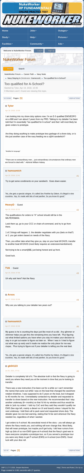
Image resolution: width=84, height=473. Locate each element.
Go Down (7, 98)
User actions (74, 98)
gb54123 (13, 366)
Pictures (62, 37)
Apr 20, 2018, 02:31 (12, 209)
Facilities (6, 44)
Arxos (11, 294)
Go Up (6, 450)
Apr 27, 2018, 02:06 (12, 299)
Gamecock (35, 78)
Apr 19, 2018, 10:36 (12, 111)
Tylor (11, 105)
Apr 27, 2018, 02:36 (12, 326)
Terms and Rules (68, 467)
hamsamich (14, 170)
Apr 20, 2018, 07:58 (12, 273)
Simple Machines (22, 467)
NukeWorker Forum (19, 59)
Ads (60, 44)
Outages (62, 30)
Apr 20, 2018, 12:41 (12, 175)
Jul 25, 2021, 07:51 (12, 371)
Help (32, 37)
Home (5, 30)
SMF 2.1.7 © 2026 (8, 467)
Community (36, 44)
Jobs (32, 30)
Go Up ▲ (79, 467)
